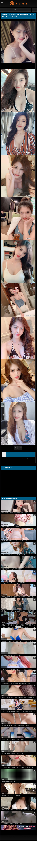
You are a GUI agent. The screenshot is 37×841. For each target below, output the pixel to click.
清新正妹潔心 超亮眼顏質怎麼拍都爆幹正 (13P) (14, 513)
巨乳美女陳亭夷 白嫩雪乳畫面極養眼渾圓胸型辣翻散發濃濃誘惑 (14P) (18, 697)
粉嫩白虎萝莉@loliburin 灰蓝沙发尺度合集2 (14, 541)
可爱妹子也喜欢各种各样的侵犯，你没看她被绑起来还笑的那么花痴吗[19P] (18, 711)
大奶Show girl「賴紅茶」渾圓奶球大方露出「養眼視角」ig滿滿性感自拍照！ (18, 809)
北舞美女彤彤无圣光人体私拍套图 (11, 527)
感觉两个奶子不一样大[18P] (9, 781)
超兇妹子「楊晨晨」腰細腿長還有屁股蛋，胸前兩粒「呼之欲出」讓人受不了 (18, 625)
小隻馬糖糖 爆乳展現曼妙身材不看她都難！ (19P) (15, 683)
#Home (15, 9)
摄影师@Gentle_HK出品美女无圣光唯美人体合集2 (15, 725)
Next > (20, 448)
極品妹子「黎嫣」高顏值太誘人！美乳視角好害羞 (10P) (17, 767)
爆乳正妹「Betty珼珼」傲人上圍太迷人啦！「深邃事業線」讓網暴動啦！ (18, 611)
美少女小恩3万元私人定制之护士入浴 (12, 655)
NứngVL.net (18, 3)
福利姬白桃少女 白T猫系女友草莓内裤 (12, 753)
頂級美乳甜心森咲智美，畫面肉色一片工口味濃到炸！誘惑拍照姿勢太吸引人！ (18, 641)
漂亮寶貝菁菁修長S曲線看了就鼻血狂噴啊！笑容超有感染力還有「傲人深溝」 (18, 597)
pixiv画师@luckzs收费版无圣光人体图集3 (13, 739)
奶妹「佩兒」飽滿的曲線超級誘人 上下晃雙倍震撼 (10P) (17, 669)
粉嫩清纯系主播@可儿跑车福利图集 (11, 569)
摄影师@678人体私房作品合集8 (10, 795)
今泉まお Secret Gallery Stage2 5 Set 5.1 (13, 583)
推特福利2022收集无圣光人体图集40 (12, 824)
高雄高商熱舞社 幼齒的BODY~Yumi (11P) (13, 555)
